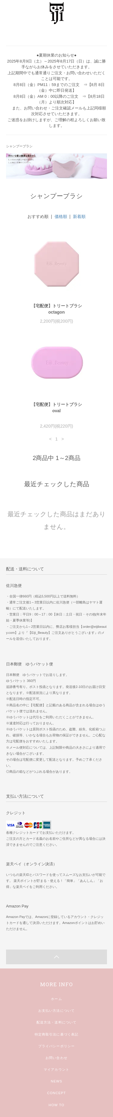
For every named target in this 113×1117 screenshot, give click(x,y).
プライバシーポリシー (56, 1046)
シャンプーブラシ (19, 146)
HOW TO (56, 1105)
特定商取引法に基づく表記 (56, 1034)
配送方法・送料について (56, 1022)
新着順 (79, 216)
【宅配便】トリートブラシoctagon (56, 309)
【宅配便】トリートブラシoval (56, 407)
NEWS (56, 1081)
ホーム (56, 999)
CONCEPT (56, 1093)
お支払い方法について (56, 1010)
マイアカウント (56, 1069)
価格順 (61, 216)
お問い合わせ (56, 1058)
